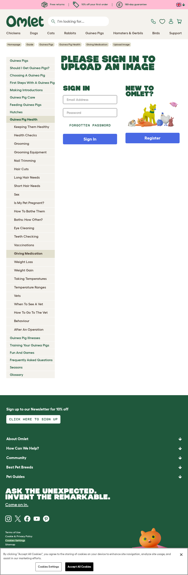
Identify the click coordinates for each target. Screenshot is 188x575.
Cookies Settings (15, 540)
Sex (16, 194)
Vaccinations (24, 245)
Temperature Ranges (30, 287)
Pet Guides (15, 477)
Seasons (16, 367)
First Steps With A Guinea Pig (32, 82)
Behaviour (21, 321)
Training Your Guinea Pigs (29, 345)
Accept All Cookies (79, 566)
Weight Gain (23, 270)
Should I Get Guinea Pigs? (29, 68)
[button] (94, 477)
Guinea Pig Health (69, 44)
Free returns (53, 4)
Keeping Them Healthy (31, 127)
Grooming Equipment (30, 152)
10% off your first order (90, 4)
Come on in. (16, 504)
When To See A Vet (28, 304)
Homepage (14, 44)
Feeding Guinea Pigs (25, 105)
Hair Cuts (21, 169)
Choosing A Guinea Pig (27, 75)
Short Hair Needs (27, 186)
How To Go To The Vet (31, 312)
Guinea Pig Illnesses (25, 338)
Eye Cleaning (24, 228)
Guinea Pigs (46, 44)
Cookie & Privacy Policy (18, 536)
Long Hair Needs (27, 177)
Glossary (16, 374)
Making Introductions (26, 90)
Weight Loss (23, 262)
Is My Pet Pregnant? (29, 203)
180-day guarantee (131, 4)
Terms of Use (13, 532)
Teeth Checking (26, 236)
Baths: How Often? (28, 219)
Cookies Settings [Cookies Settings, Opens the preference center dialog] (48, 566)
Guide (29, 44)
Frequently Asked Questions (31, 360)
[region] (94, 561)
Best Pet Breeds (19, 467)
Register (153, 138)
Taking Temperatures (30, 278)
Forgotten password (90, 125)
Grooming (21, 143)
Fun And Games (22, 352)
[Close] (181, 554)
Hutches (16, 112)
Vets (17, 295)
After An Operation (28, 329)
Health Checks (25, 135)
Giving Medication (96, 44)
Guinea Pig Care (22, 97)
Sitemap (10, 544)
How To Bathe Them (29, 211)
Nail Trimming (25, 160)
